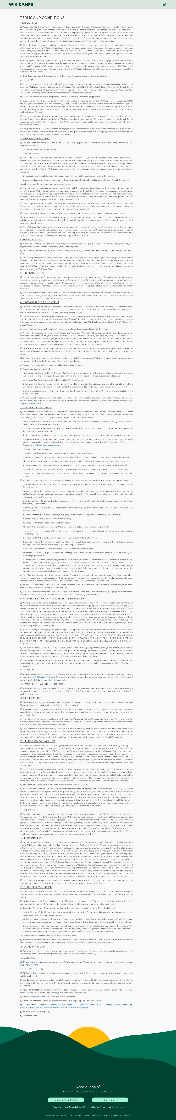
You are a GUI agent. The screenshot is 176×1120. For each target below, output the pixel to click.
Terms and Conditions (112, 1115)
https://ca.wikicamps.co (53, 1007)
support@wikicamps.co (30, 403)
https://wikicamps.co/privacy (47, 445)
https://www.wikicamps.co (63, 1005)
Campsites (126, 1115)
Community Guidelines (93, 1115)
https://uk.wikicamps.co (78, 1007)
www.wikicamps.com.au (90, 1005)
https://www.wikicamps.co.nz (119, 1005)
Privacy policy (78, 1115)
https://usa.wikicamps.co (31, 1007)
